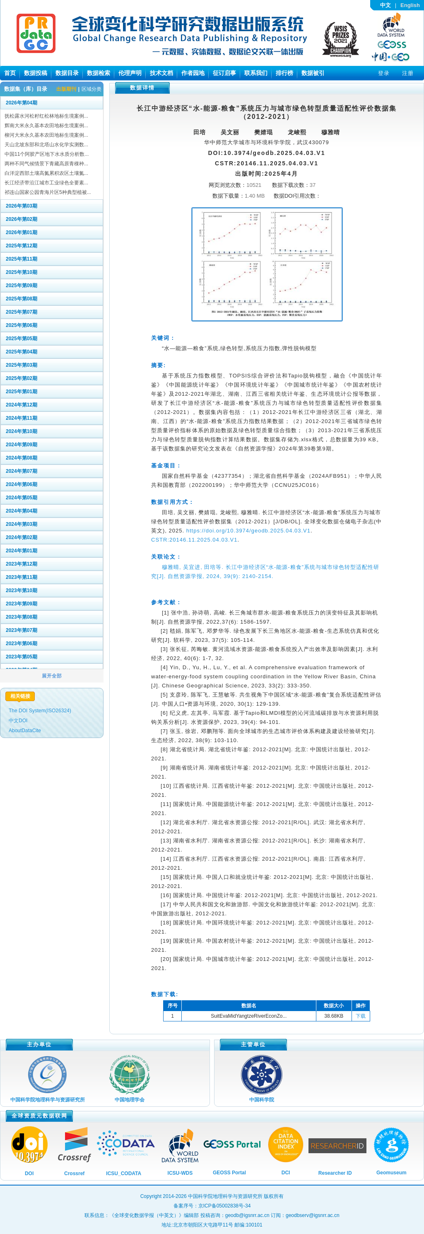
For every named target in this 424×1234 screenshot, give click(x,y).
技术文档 (161, 73)
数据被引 (313, 73)
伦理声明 (130, 73)
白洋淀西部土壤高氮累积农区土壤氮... (46, 173)
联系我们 (255, 73)
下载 (361, 1016)
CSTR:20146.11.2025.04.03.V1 (194, 540)
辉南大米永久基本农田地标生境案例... (46, 125)
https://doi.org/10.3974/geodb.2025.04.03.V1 (248, 530)
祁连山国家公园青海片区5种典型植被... (48, 192)
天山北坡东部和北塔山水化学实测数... (46, 145)
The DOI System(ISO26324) (40, 711)
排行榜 (284, 73)
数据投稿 (35, 73)
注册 (408, 73)
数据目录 (67, 73)
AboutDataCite (25, 730)
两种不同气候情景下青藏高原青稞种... (46, 164)
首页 (10, 73)
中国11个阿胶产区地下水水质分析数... (47, 154)
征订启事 (224, 73)
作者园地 (193, 73)
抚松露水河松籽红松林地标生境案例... (46, 116)
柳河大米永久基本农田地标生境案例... (46, 135)
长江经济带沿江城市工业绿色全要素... (46, 183)
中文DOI (18, 720)
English (410, 5)
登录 (384, 73)
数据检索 (98, 73)
